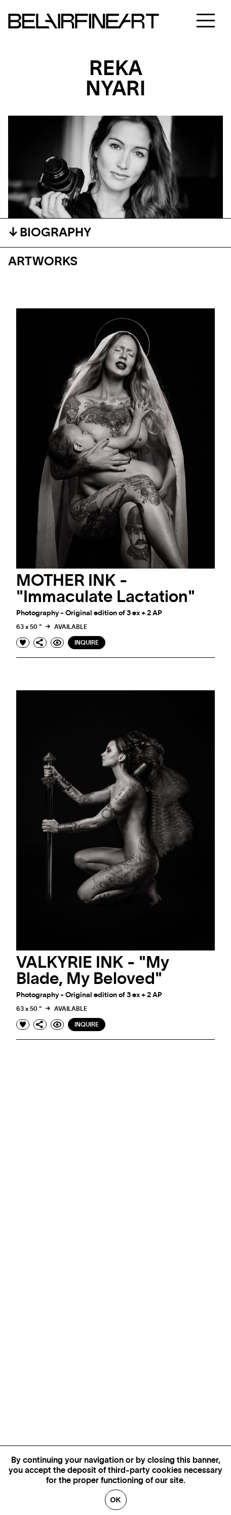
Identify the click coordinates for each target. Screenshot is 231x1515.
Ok (115, 1500)
